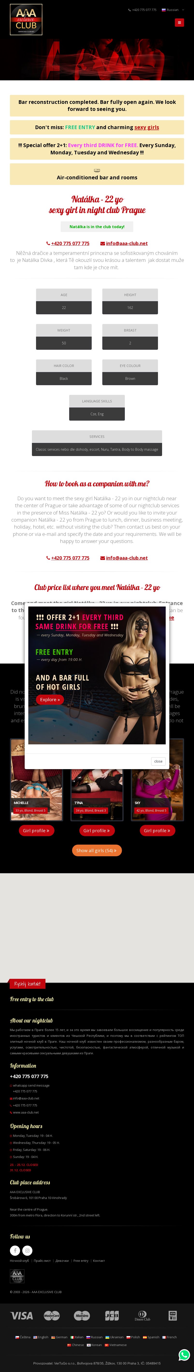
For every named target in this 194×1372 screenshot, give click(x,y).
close (158, 761)
